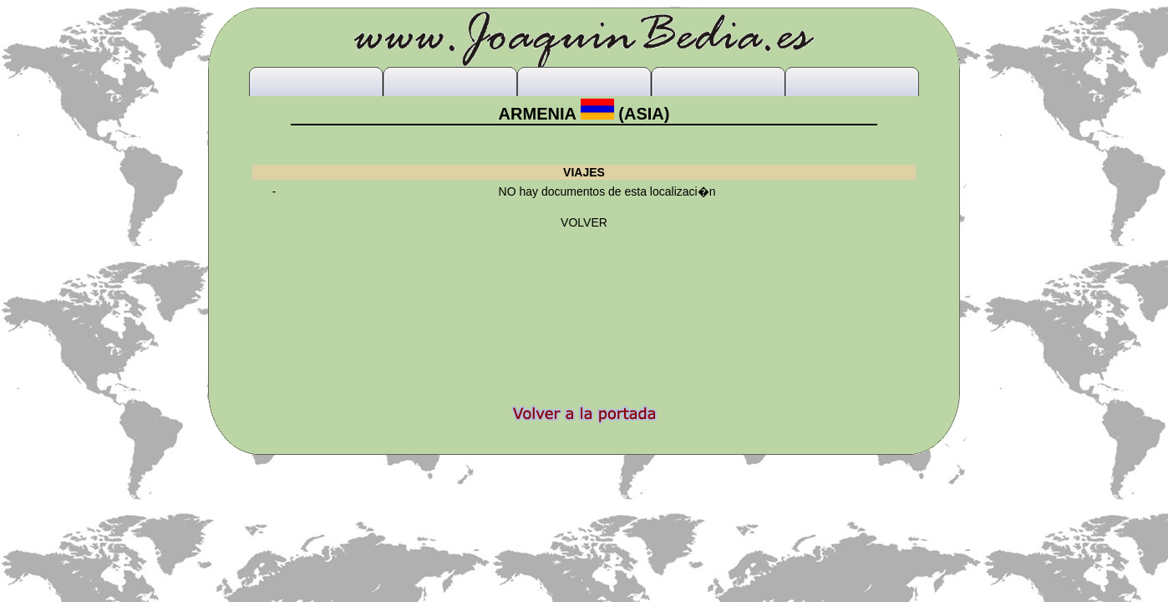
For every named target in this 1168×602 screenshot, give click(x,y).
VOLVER (584, 222)
